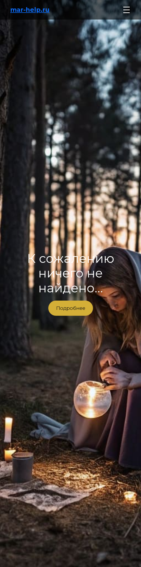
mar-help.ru (30, 9)
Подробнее (70, 308)
